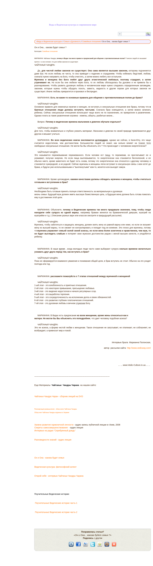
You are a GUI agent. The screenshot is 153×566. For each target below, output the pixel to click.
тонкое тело (144, 143)
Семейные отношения (50, 51)
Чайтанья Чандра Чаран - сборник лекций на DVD (58, 396)
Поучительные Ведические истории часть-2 (56, 512)
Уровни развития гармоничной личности (53, 425)
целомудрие (101, 140)
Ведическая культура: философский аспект (55, 467)
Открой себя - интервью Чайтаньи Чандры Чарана (58, 476)
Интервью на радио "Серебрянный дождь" (55, 430)
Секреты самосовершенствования (51, 427)
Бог (41, 73)
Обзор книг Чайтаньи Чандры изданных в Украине (51, 412)
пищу (107, 155)
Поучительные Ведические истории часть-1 (57, 503)
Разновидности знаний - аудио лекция (52, 440)
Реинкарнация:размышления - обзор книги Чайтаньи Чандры (55, 409)
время (62, 249)
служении (80, 303)
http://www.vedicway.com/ (138, 348)
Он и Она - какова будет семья (49, 458)
